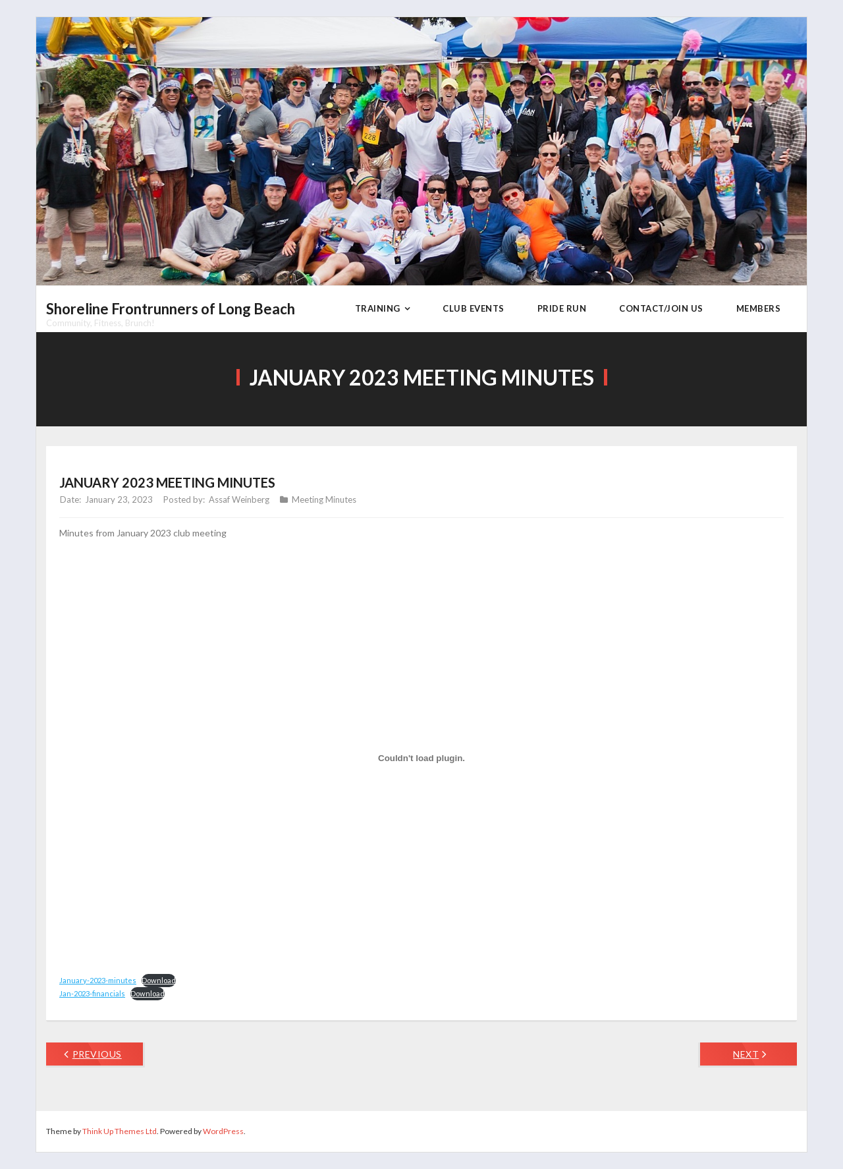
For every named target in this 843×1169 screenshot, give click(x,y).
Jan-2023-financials (92, 993)
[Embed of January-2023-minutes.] (421, 759)
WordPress (223, 1131)
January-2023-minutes (97, 980)
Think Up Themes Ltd (119, 1131)
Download (159, 980)
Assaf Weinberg (239, 499)
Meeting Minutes (324, 499)
